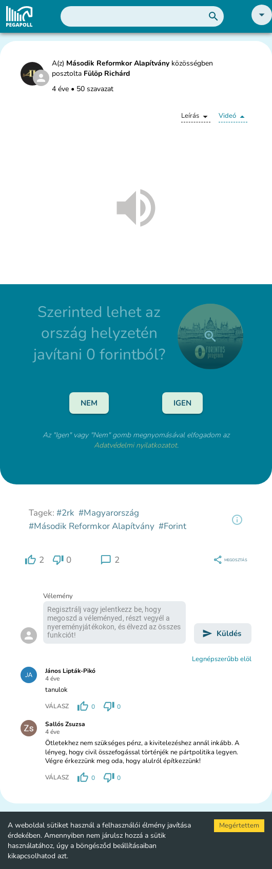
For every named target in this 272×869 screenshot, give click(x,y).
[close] (210, 336)
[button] (261, 23)
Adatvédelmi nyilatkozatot (135, 445)
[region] (237, 520)
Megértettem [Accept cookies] (239, 825)
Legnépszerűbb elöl (221, 659)
